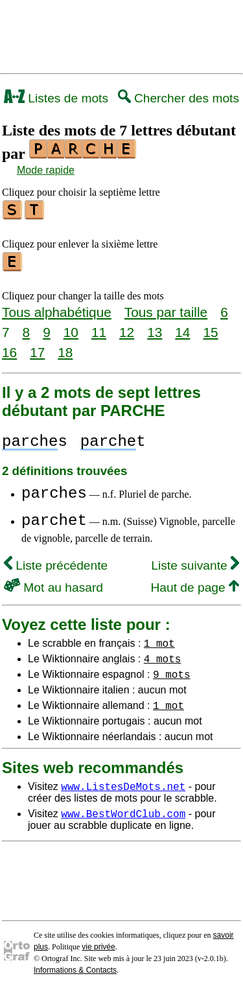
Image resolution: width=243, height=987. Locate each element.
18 (65, 348)
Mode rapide (46, 170)
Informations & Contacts (75, 966)
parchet (54, 517)
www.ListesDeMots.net (123, 782)
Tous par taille (165, 308)
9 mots (172, 670)
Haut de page (194, 583)
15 (210, 328)
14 (182, 328)
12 (126, 328)
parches (54, 489)
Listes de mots (56, 98)
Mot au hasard (53, 583)
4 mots (162, 654)
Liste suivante (195, 561)
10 (71, 328)
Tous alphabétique (56, 308)
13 (154, 328)
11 (98, 328)
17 (37, 348)
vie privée (98, 942)
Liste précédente (56, 561)
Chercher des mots (178, 98)
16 (9, 348)
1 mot (159, 639)
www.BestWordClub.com (123, 809)
